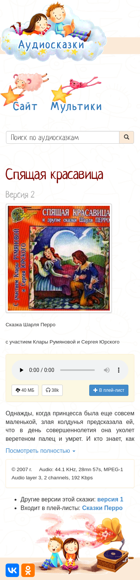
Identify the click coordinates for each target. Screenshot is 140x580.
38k (52, 390)
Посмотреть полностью (40, 451)
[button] (24, 93)
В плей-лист (108, 390)
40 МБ (25, 390)
